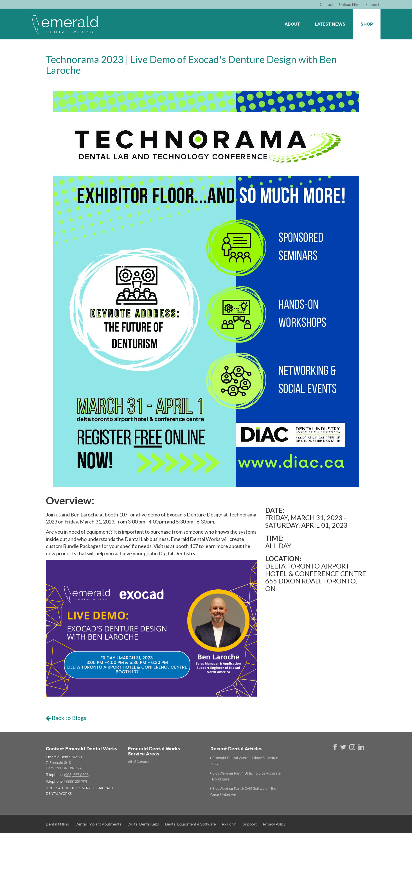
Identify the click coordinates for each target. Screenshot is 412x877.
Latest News (330, 24)
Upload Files (349, 4)
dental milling (57, 824)
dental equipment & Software (190, 824)
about (292, 24)
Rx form (229, 824)
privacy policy (274, 824)
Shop (367, 24)
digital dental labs (143, 824)
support (250, 824)
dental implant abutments (98, 824)
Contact (326, 4)
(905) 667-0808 (76, 775)
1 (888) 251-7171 (75, 781)
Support (372, 4)
